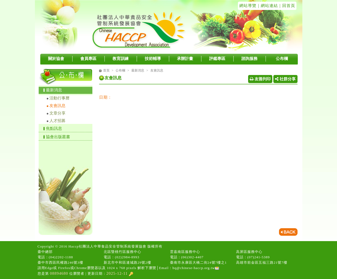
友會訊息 (57, 105)
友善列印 (260, 79)
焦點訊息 (54, 128)
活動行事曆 (59, 98)
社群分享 (285, 79)
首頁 (106, 70)
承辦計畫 (185, 58)
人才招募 (57, 121)
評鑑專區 (217, 58)
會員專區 (88, 58)
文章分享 (57, 113)
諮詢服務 (249, 58)
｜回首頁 (286, 5)
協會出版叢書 (58, 137)
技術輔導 (153, 58)
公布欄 (282, 58)
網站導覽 (247, 5)
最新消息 (54, 90)
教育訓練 (121, 58)
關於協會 (56, 58)
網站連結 (269, 5)
